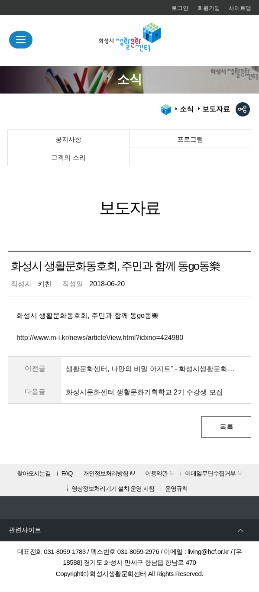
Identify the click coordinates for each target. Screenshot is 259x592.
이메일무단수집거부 (210, 473)
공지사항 (68, 139)
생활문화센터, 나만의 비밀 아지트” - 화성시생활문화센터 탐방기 (151, 368)
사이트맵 (240, 8)
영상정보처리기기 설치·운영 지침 (112, 488)
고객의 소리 (68, 157)
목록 (226, 426)
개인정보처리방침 (105, 473)
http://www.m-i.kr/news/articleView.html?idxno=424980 (99, 337)
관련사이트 (25, 530)
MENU (20, 40)
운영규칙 (176, 488)
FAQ (67, 473)
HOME (166, 109)
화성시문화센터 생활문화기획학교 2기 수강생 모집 (144, 392)
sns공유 (243, 109)
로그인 (180, 8)
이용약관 (156, 473)
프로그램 (190, 139)
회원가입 (208, 8)
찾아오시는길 (34, 473)
